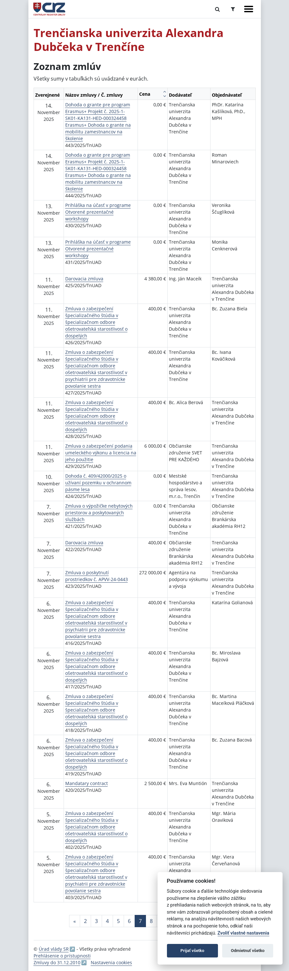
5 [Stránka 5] (118, 921)
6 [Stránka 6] (129, 921)
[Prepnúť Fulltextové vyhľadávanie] (217, 9)
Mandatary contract (86, 783)
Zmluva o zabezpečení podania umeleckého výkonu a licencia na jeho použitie (100, 452)
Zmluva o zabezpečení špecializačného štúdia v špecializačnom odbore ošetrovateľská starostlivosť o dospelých (96, 322)
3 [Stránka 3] (96, 921)
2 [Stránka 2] (85, 921)
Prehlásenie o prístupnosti (62, 956)
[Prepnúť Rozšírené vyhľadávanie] (233, 9)
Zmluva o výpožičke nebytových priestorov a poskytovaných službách (99, 512)
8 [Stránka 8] (151, 921)
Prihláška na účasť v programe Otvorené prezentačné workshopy (98, 212)
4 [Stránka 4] (107, 921)
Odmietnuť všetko (247, 950)
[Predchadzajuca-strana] (74, 921)
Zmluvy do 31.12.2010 (57, 962)
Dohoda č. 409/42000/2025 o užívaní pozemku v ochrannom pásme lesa (98, 482)
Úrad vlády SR (54, 949)
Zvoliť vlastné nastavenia (243, 933)
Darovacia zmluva (84, 279)
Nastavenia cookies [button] (111, 962)
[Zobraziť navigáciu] (248, 9)
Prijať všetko (192, 950)
